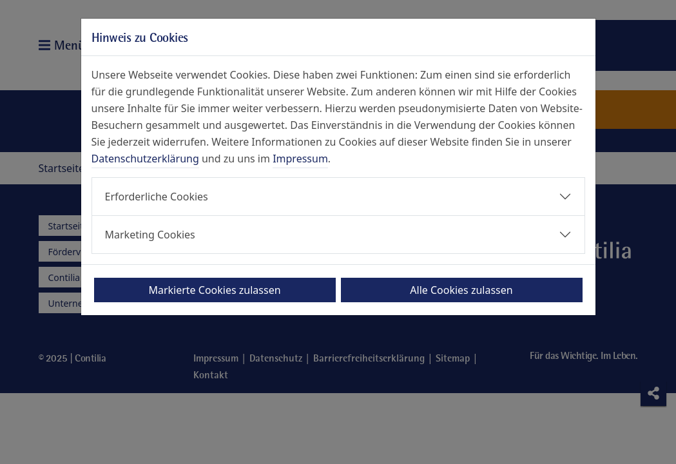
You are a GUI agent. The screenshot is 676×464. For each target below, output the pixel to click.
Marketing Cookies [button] (150, 234)
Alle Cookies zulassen (461, 290)
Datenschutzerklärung (145, 158)
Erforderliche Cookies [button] (156, 196)
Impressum (300, 158)
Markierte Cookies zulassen (214, 290)
